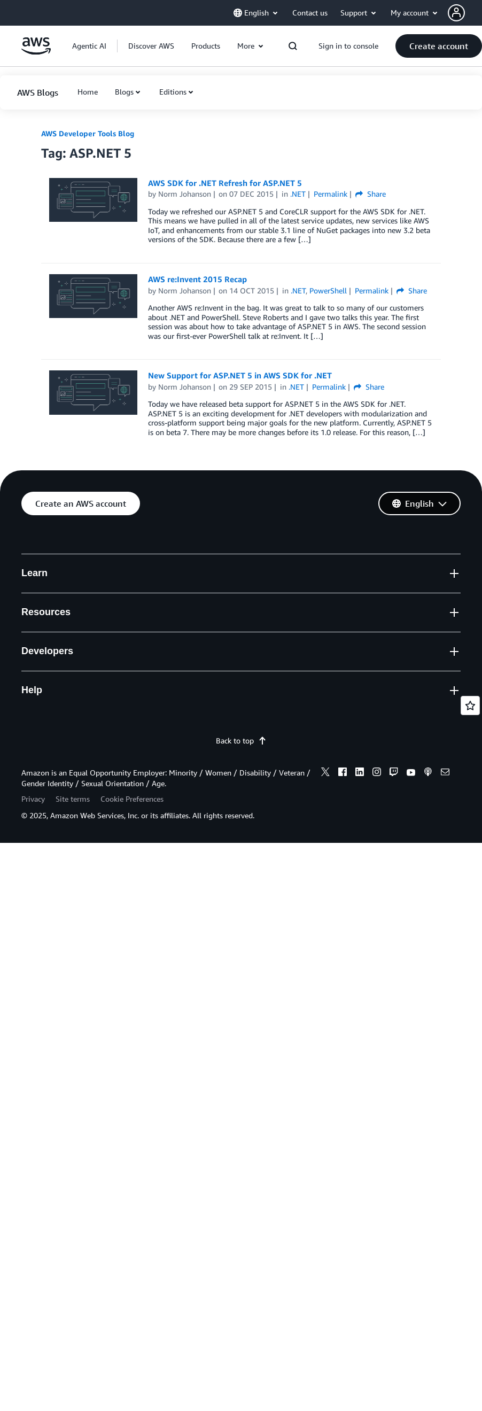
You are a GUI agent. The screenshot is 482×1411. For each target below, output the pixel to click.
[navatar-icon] (456, 12)
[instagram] (376, 773)
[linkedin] (359, 773)
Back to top (241, 740)
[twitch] (394, 773)
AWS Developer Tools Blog (87, 133)
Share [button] (370, 193)
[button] (465, 13)
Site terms (73, 798)
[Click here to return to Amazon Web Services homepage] (36, 51)
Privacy (33, 798)
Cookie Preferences (132, 798)
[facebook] (342, 773)
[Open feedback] (470, 705)
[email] (445, 773)
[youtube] (411, 773)
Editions (172, 91)
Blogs (124, 91)
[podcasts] (428, 773)
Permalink (330, 193)
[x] (325, 773)
